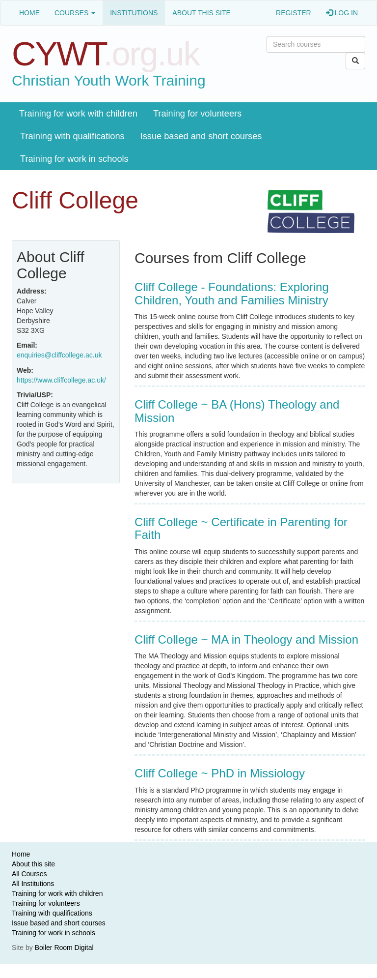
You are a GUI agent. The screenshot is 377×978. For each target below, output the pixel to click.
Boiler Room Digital (64, 947)
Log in (342, 13)
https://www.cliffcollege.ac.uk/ (61, 380)
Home (29, 13)
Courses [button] (74, 13)
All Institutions (33, 884)
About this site (201, 13)
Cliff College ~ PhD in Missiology (220, 773)
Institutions (134, 13)
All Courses (29, 874)
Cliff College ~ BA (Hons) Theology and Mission (237, 411)
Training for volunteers (197, 114)
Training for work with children (78, 114)
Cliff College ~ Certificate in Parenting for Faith (241, 528)
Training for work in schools (74, 159)
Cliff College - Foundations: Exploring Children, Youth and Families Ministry (232, 293)
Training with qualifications (72, 136)
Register (293, 13)
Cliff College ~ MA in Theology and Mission (246, 639)
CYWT (105, 54)
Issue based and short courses (201, 136)
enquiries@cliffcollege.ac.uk (59, 355)
